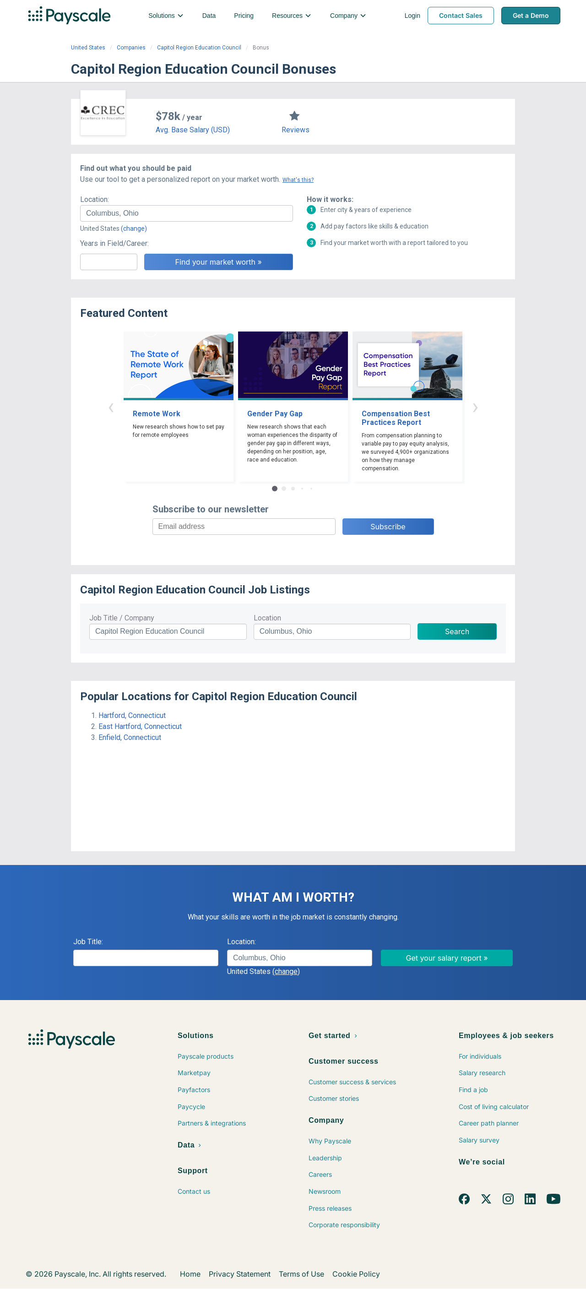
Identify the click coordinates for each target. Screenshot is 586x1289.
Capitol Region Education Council (199, 47)
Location (267, 618)
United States (88, 47)
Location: (94, 199)
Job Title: (88, 941)
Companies (131, 47)
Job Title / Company (121, 618)
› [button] (475, 406)
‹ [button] (111, 406)
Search (457, 631)
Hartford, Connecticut (132, 715)
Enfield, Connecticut (129, 737)
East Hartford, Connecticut (140, 726)
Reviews (295, 129)
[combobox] (186, 213)
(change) (134, 228)
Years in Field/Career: (114, 243)
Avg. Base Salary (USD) (193, 129)
